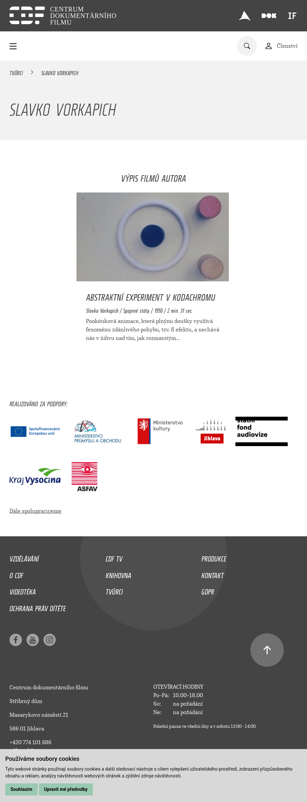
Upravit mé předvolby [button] (66, 789)
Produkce (213, 557)
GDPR (207, 590)
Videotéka (22, 590)
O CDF (16, 574)
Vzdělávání (24, 557)
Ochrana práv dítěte (37, 607)
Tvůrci (16, 72)
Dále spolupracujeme (35, 511)
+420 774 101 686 (30, 742)
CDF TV (114, 557)
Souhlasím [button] (21, 789)
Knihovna (118, 574)
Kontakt (212, 574)
